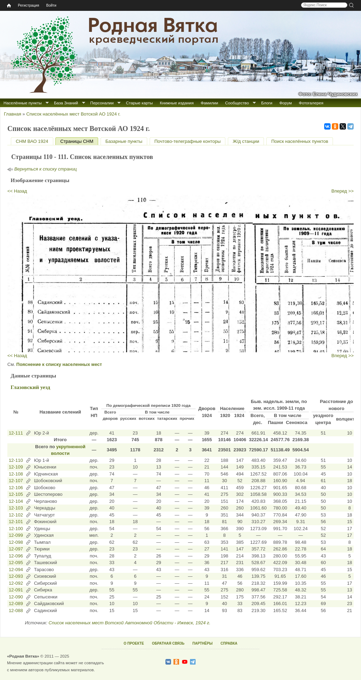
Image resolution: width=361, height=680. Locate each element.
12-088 (16, 610)
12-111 (16, 433)
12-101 (16, 521)
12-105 (16, 494)
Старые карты (139, 102)
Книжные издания (176, 102)
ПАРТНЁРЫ (202, 643)
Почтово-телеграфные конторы (188, 141)
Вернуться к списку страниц (45, 169)
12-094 (16, 569)
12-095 (16, 562)
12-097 (16, 548)
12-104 (16, 501)
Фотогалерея (311, 102)
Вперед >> (343, 191)
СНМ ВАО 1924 (32, 141)
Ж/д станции (246, 141)
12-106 (16, 487)
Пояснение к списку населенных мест (59, 364)
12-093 (16, 576)
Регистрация (28, 5)
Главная (12, 114)
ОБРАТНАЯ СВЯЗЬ (168, 643)
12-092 (16, 583)
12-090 (16, 596)
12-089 (16, 603)
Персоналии (102, 102)
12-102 (16, 515)
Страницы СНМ (79, 141)
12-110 (16, 460)
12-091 (16, 589)
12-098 (16, 542)
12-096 (16, 555)
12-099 (16, 535)
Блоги (266, 102)
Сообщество (237, 102)
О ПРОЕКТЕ (134, 643)
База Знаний (66, 102)
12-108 (16, 474)
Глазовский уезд (30, 387)
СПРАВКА (228, 643)
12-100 (16, 528)
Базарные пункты (123, 141)
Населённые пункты (23, 102)
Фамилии (209, 102)
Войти (51, 5)
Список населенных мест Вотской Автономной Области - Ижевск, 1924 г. (130, 622)
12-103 (16, 508)
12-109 (16, 467)
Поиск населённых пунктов (299, 141)
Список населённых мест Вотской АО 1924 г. (73, 114)
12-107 (16, 480)
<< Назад (17, 191)
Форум (285, 102)
